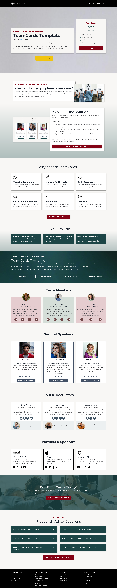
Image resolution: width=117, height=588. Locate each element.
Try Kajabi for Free (65, 575)
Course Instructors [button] (70, 276)
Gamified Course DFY (16, 578)
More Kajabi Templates (17, 584)
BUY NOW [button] (91, 48)
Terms (85, 582)
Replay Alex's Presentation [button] (26, 380)
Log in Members (88, 584)
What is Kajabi (63, 577)
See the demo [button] (44, 58)
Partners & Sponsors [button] (95, 276)
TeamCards (38, 582)
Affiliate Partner (88, 580)
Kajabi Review (63, 578)
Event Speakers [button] (46, 276)
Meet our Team (88, 577)
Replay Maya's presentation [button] (91, 380)
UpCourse (13, 580)
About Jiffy (87, 575)
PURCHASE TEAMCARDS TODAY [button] (58, 558)
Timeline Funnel (39, 580)
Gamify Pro (14, 575)
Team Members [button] (22, 276)
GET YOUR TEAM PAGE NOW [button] (58, 217)
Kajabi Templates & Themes (96, 3)
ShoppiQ (37, 575)
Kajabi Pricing (63, 580)
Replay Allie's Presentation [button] (58, 380)
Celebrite (13, 582)
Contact (86, 578)
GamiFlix (13, 577)
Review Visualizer (39, 584)
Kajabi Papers (39, 577)
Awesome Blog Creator (41, 578)
